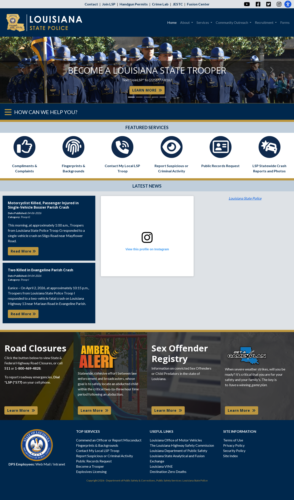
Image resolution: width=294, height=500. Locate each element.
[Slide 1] (131, 97)
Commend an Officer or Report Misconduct (108, 440)
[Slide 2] (139, 97)
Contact (91, 4)
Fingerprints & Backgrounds (97, 445)
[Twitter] (268, 4)
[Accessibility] (287, 4)
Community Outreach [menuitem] (232, 22)
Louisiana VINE (161, 466)
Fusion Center (198, 4)
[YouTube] (246, 4)
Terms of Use (233, 440)
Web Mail (42, 464)
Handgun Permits (134, 4)
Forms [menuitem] (285, 22)
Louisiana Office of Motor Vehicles (176, 440)
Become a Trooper (90, 466)
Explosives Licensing (91, 471)
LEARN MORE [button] (147, 90)
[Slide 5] (163, 97)
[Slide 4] (155, 97)
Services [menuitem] (203, 22)
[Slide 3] (147, 97)
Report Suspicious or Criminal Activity (104, 456)
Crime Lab (160, 4)
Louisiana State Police (245, 198)
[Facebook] (258, 4)
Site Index (230, 456)
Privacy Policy (234, 445)
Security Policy (234, 450)
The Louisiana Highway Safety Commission (182, 445)
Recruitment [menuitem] (264, 22)
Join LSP (108, 4)
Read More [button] (23, 251)
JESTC (178, 4)
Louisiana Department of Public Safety (178, 450)
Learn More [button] (21, 410)
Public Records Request (94, 461)
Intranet (59, 464)
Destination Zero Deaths (168, 471)
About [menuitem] (185, 22)
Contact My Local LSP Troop (97, 450)
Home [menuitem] (172, 22)
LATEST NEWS (147, 186)
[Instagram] (279, 4)
